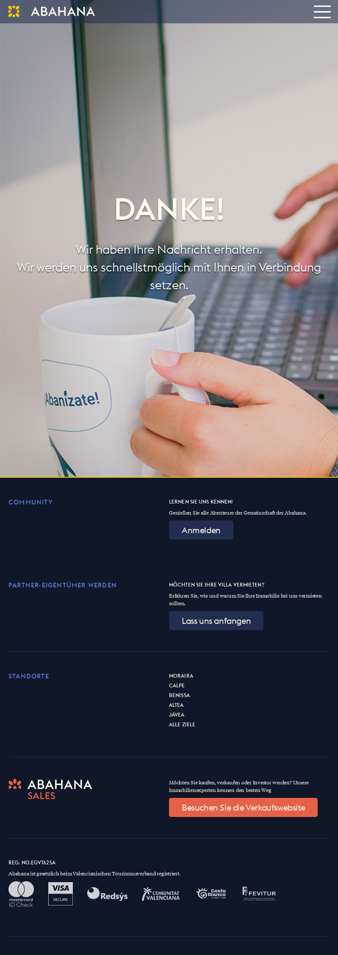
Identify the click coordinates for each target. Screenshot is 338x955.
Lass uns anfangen (216, 620)
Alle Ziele (182, 724)
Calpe (177, 685)
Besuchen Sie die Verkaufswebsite (243, 807)
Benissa (179, 695)
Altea (176, 705)
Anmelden (201, 530)
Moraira (181, 675)
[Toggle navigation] (322, 11)
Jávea (177, 714)
